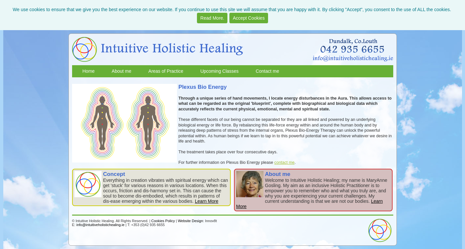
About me (121, 71)
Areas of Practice (166, 71)
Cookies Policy (163, 221)
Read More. (212, 18)
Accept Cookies (248, 18)
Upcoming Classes (219, 71)
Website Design (190, 221)
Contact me (267, 71)
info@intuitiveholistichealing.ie (100, 225)
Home (89, 71)
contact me (284, 162)
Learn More (207, 201)
